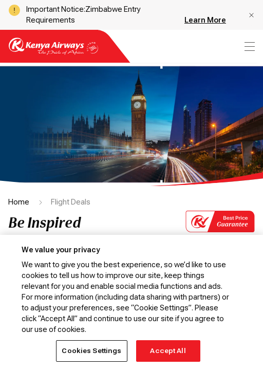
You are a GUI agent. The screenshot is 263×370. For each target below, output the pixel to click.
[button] (251, 15)
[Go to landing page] (53, 52)
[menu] (248, 46)
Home (18, 202)
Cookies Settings (91, 351)
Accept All (167, 351)
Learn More (205, 20)
